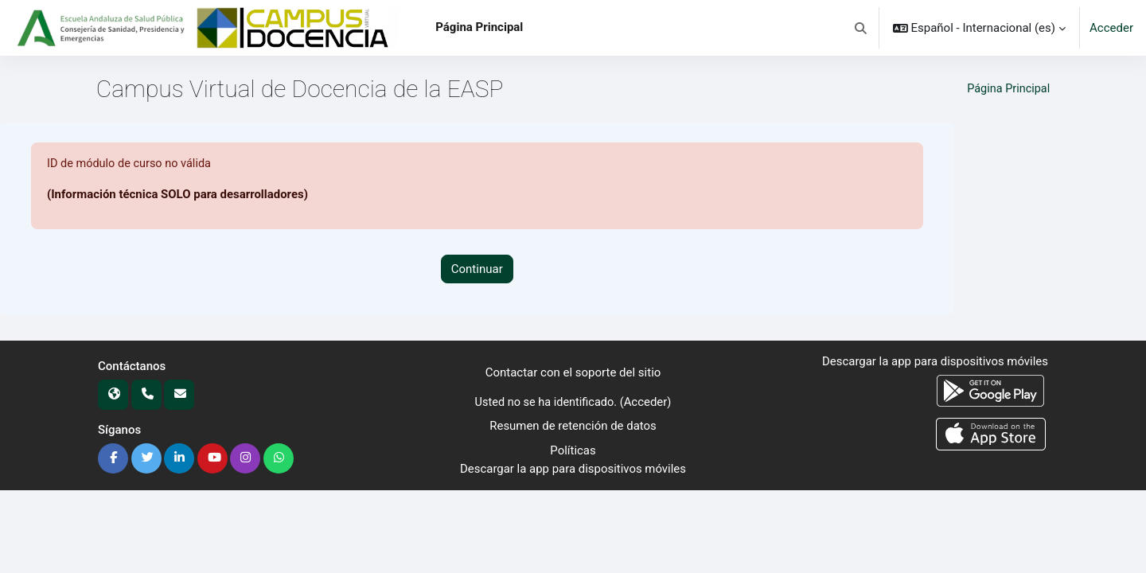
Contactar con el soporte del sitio (573, 373)
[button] (860, 28)
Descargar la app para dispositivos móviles (572, 469)
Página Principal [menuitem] (479, 27)
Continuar (477, 269)
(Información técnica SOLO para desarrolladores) (178, 195)
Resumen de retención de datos (573, 426)
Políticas (573, 450)
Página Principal (1007, 89)
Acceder (1111, 28)
